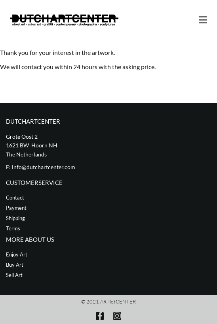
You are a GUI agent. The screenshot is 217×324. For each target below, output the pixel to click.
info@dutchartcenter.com (43, 167)
